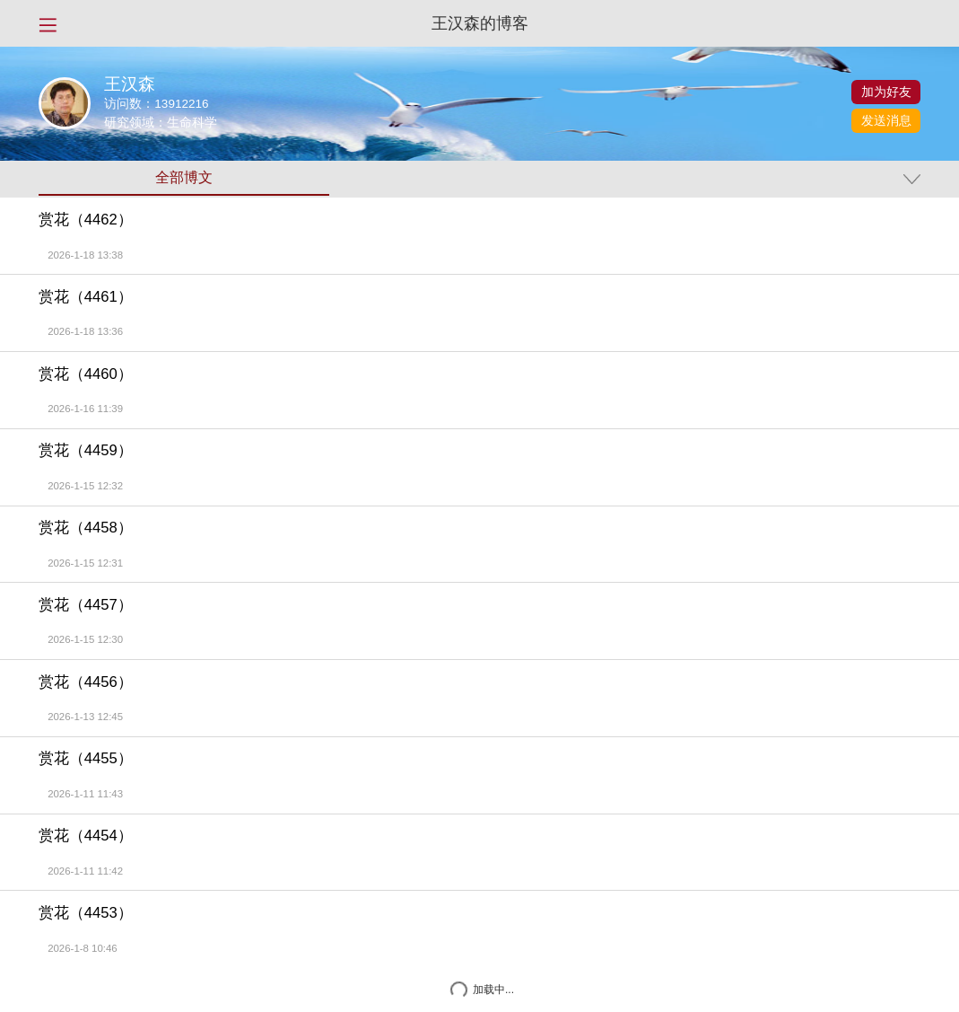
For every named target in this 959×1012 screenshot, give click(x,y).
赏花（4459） (86, 451)
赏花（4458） (86, 528)
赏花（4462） (86, 220)
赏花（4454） (86, 836)
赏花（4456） (86, 682)
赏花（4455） (86, 759)
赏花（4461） (86, 297)
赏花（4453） (86, 913)
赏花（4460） (86, 374)
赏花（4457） (86, 605)
